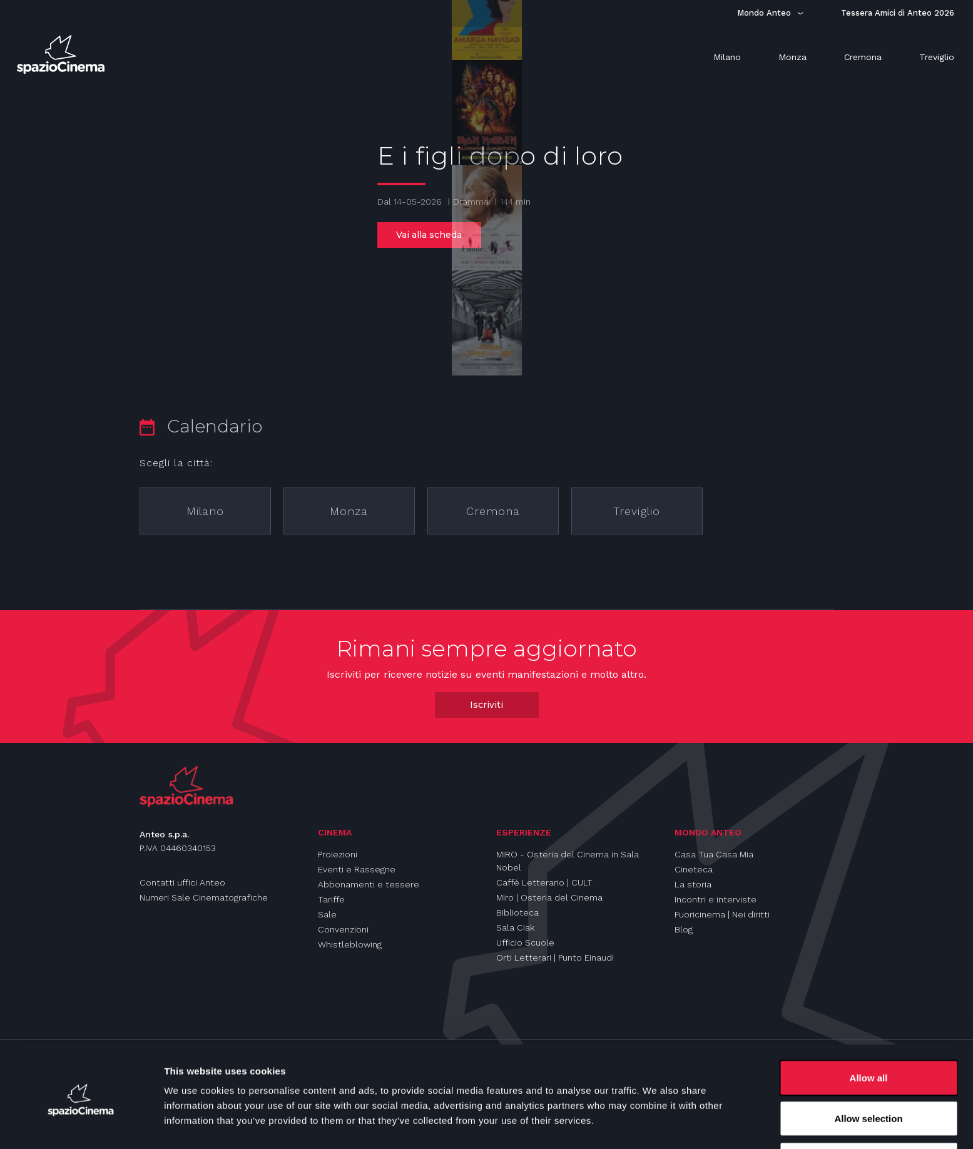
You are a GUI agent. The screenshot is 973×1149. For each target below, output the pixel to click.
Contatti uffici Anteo (182, 882)
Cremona (493, 511)
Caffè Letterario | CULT (544, 882)
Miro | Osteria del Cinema (549, 897)
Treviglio (636, 511)
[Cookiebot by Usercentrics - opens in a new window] (81, 1124)
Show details (657, 1116)
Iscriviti (486, 704)
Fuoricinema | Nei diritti (722, 914)
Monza (349, 511)
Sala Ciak (515, 927)
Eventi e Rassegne (356, 869)
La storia (693, 884)
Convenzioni (343, 929)
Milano (205, 511)
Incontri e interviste (715, 899)
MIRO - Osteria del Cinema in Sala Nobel (567, 860)
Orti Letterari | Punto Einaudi (555, 957)
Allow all (869, 1033)
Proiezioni (337, 854)
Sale (327, 914)
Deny (868, 1115)
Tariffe (331, 899)
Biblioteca (517, 912)
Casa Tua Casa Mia (714, 854)
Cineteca (694, 869)
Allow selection (868, 1075)
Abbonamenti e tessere (368, 884)
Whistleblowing (350, 944)
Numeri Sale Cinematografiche (204, 897)
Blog (684, 929)
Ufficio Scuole (525, 942)
